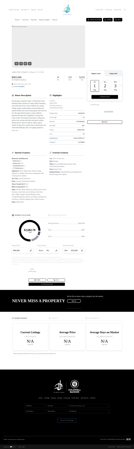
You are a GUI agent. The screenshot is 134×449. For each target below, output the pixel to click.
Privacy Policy (111, 446)
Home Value (99, 9)
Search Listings (14, 9)
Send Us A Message (67, 420)
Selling (40, 9)
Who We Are (117, 9)
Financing (108, 9)
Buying (33, 9)
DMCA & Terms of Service (124, 446)
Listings (46, 398)
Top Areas (25, 9)
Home (40, 398)
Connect (92, 398)
